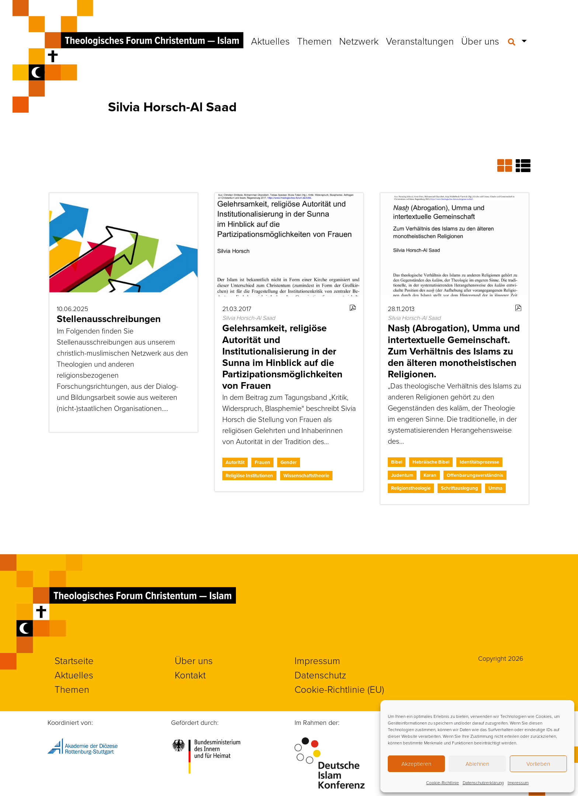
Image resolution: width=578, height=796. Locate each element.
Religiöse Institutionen (249, 475)
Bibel (396, 461)
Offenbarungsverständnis (475, 475)
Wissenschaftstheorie (306, 475)
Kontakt (190, 674)
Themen (314, 41)
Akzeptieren (416, 764)
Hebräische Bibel (430, 461)
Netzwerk (359, 41)
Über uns (480, 41)
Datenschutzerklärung (483, 782)
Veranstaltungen (420, 41)
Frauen (262, 462)
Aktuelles (270, 41)
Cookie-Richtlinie (442, 782)
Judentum (402, 475)
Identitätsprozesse (479, 461)
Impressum (518, 782)
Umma (495, 488)
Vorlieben (538, 764)
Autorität (235, 462)
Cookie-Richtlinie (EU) (339, 689)
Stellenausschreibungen (109, 319)
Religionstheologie (411, 488)
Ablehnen (477, 764)
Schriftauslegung (459, 488)
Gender (289, 462)
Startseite (74, 660)
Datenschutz (320, 674)
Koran (430, 475)
